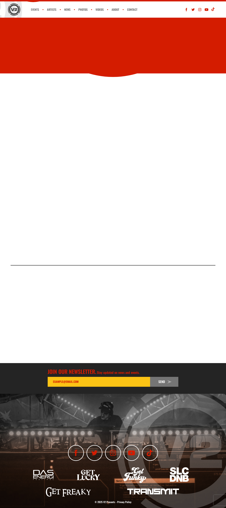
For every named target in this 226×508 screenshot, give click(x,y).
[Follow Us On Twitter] (193, 10)
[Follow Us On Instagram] (200, 10)
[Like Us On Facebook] (186, 10)
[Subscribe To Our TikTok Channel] (213, 10)
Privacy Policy (124, 502)
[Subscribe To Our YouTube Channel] (206, 10)
